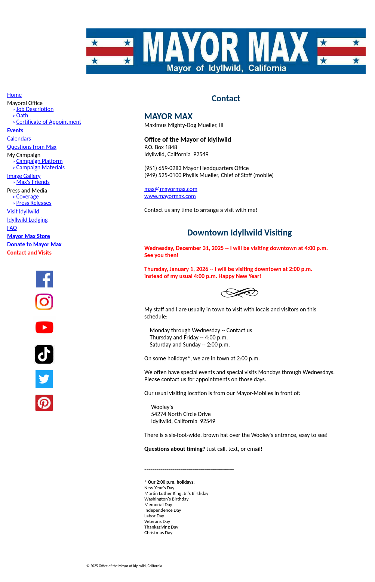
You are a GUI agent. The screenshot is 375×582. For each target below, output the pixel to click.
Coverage (27, 196)
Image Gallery (23, 175)
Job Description (35, 109)
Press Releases (34, 202)
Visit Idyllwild (23, 211)
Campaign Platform (39, 160)
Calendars (19, 138)
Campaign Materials (40, 167)
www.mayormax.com (170, 196)
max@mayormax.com (170, 189)
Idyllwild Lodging (27, 219)
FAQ (12, 227)
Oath (22, 115)
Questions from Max (31, 146)
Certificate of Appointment (48, 121)
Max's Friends (33, 181)
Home (14, 94)
